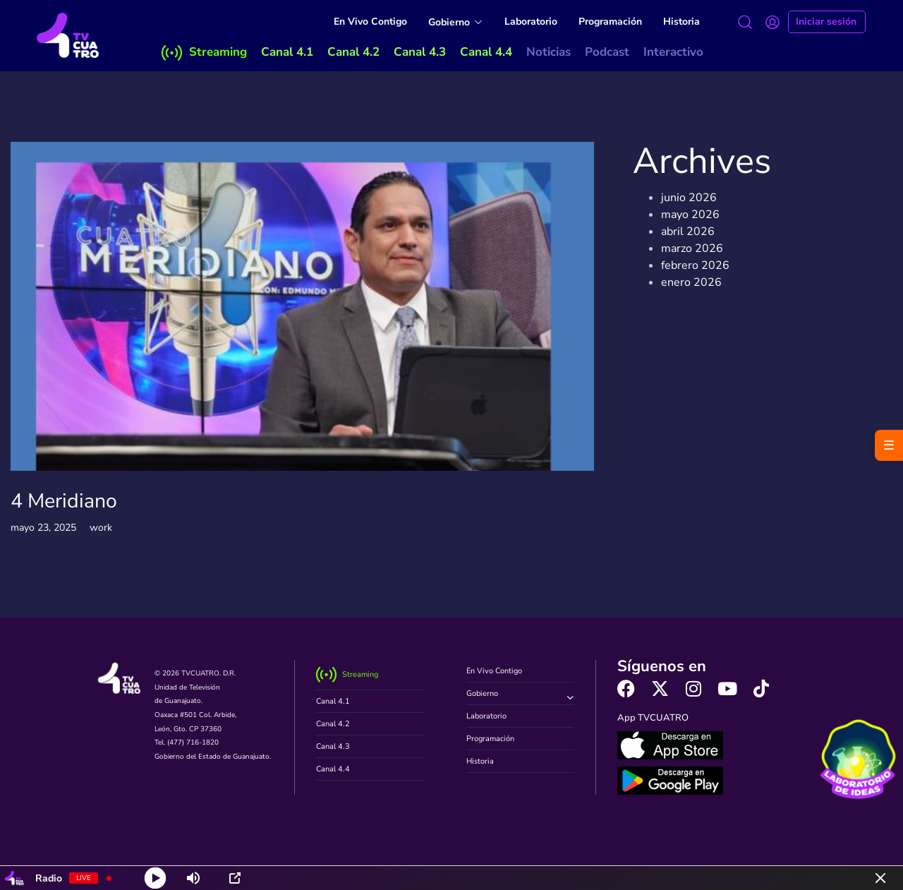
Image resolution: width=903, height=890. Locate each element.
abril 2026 (688, 231)
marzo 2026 (692, 248)
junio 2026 (689, 197)
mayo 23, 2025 (43, 527)
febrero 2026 (695, 265)
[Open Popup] (234, 878)
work (101, 527)
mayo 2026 (690, 214)
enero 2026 (691, 282)
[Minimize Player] (880, 878)
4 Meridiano (64, 501)
